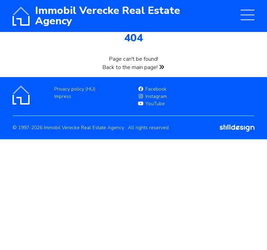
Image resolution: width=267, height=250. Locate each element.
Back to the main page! (133, 67)
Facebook (152, 89)
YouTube (151, 103)
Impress (62, 96)
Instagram (152, 96)
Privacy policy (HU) (74, 89)
